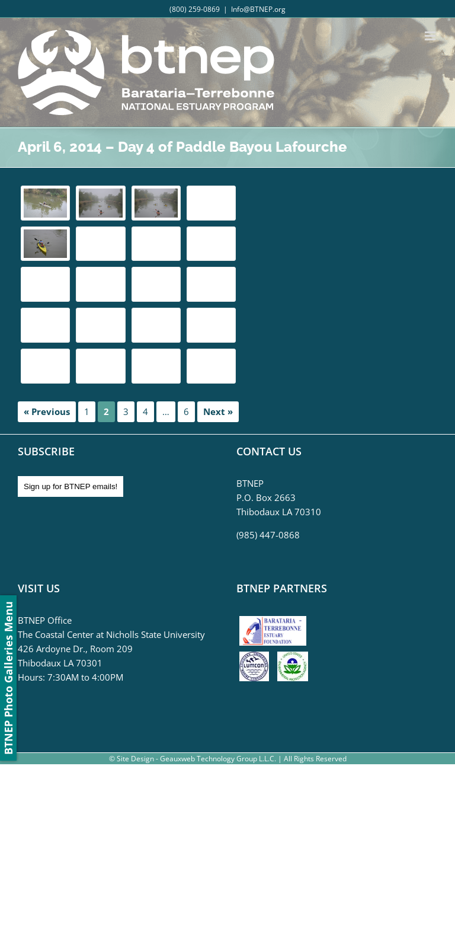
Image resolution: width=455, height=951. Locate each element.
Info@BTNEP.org (258, 9)
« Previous (47, 411)
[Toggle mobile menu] (431, 36)
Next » (218, 411)
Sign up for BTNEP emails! (70, 486)
